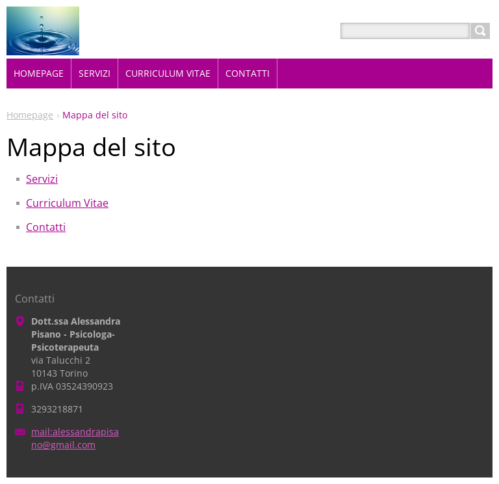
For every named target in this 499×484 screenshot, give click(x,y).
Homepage (29, 115)
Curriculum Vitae (67, 203)
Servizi (42, 179)
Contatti (46, 227)
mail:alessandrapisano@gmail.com (75, 438)
